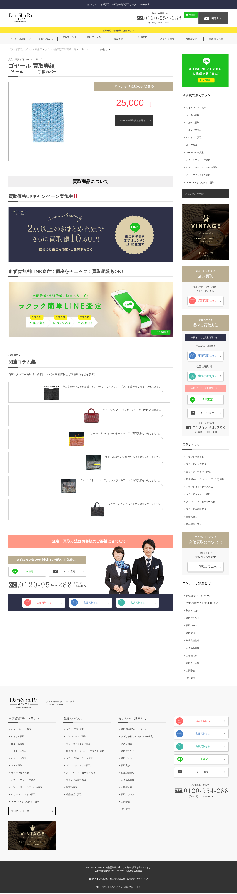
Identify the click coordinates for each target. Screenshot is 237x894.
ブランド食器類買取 (196, 509)
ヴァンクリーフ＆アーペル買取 (201, 167)
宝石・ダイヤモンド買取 (198, 471)
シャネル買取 (192, 115)
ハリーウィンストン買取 (198, 175)
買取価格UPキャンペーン (198, 595)
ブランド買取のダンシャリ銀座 (26, 49)
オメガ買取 (191, 145)
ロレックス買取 (194, 137)
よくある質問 (192, 648)
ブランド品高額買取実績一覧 (64, 49)
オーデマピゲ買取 (195, 152)
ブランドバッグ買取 (196, 464)
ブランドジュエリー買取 (198, 494)
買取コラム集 (192, 663)
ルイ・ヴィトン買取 (196, 107)
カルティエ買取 (194, 130)
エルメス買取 (192, 122)
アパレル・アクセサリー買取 (200, 502)
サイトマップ (159, 879)
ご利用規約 (94, 879)
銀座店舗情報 (192, 640)
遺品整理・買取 (194, 524)
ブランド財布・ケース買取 (199, 487)
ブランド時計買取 (195, 456)
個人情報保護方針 (117, 879)
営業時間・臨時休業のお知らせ (117, 30)
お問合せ (190, 670)
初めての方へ (192, 610)
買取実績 (190, 633)
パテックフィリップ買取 (198, 160)
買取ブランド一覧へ (195, 194)
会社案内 (190, 678)
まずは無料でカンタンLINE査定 (202, 603)
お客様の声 (191, 655)
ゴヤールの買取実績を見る (132, 120)
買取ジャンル (192, 625)
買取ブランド (192, 618)
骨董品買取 (191, 516)
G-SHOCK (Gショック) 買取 (200, 182)
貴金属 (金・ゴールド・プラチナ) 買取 (205, 479)
